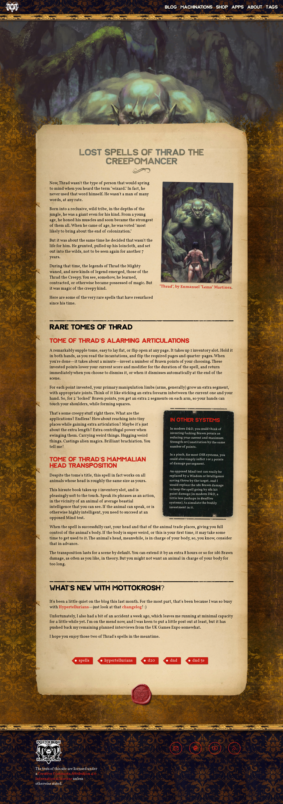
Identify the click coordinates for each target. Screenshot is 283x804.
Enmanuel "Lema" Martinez (205, 287)
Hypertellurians (74, 607)
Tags (272, 7)
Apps (237, 7)
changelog (132, 607)
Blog (171, 7)
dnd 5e (198, 660)
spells (84, 660)
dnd (173, 660)
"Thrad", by (169, 287)
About (254, 7)
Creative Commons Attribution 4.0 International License (65, 776)
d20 (151, 660)
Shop (222, 7)
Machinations (196, 7)
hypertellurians (118, 660)
